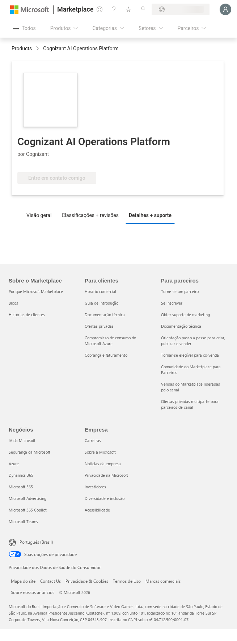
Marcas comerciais (163, 581)
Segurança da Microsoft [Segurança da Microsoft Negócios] (29, 452)
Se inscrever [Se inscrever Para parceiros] (171, 303)
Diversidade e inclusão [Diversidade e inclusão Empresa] (104, 498)
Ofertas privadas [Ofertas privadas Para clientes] (99, 326)
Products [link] (22, 48)
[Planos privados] (143, 9)
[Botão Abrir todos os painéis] (24, 28)
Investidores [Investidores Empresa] (95, 486)
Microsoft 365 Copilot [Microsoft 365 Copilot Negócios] (28, 510)
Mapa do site (23, 581)
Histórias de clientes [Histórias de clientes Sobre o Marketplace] (27, 314)
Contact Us (50, 581)
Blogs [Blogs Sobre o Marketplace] (13, 303)
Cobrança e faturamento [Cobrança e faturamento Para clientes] (106, 355)
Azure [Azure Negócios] (14, 463)
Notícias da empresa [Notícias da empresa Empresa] (103, 463)
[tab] (40, 215)
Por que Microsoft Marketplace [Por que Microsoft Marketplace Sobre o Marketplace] (36, 291)
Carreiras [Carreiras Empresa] (93, 440)
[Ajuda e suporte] (114, 9)
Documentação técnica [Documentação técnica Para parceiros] (181, 326)
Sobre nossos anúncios (32, 592)
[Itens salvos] (128, 9)
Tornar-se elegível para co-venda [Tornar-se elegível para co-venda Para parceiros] (190, 355)
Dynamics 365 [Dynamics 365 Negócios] (21, 475)
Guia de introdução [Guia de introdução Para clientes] (101, 303)
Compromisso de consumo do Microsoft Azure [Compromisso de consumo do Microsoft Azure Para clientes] (110, 340)
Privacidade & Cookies (86, 581)
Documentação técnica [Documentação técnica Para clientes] (105, 314)
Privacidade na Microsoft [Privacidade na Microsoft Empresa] (106, 475)
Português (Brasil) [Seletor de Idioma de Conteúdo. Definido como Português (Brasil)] (36, 542)
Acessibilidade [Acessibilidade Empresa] (97, 510)
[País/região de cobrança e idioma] (181, 9)
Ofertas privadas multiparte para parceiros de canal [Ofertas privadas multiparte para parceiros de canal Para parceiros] (190, 404)
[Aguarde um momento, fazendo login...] (225, 9)
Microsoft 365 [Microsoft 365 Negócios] (21, 486)
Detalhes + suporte (150, 215)
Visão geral (38, 215)
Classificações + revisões (90, 215)
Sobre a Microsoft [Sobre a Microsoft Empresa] (100, 452)
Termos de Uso (127, 581)
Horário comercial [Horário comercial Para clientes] (100, 291)
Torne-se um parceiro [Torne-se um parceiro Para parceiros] (180, 291)
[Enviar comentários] (99, 9)
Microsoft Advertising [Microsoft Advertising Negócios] (27, 498)
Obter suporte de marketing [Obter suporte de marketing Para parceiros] (185, 314)
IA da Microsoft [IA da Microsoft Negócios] (22, 440)
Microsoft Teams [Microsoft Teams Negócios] (23, 521)
